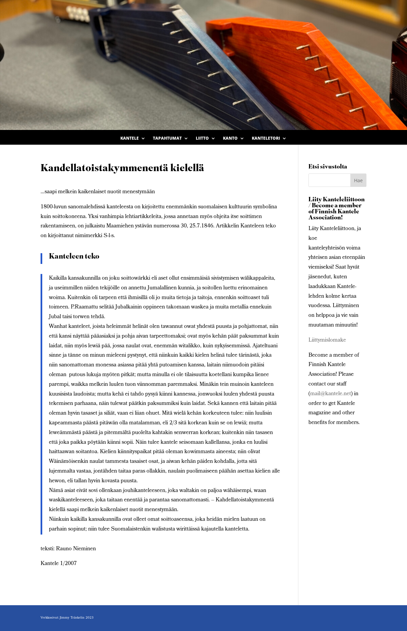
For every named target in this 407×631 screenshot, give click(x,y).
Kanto (230, 138)
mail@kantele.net (330, 394)
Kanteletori (266, 138)
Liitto (202, 138)
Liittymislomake (327, 340)
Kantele (129, 138)
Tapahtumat (167, 138)
